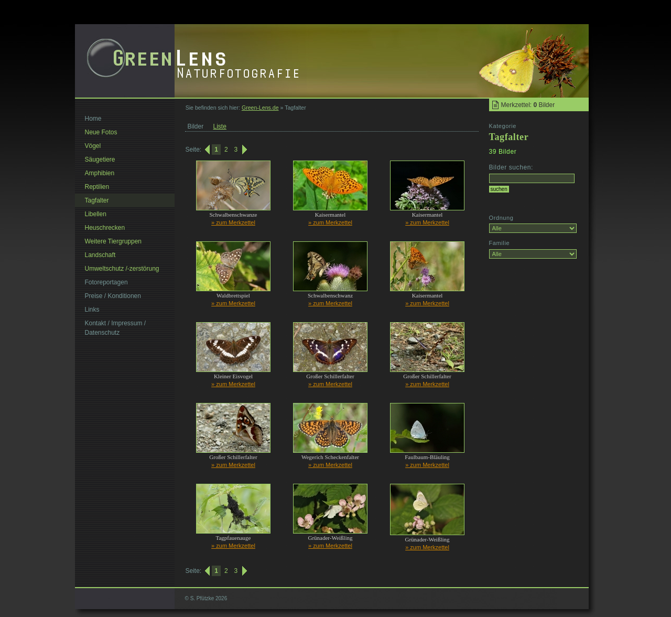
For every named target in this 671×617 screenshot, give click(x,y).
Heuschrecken (105, 227)
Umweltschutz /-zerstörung (122, 268)
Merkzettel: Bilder (528, 105)
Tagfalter (97, 200)
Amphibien (100, 173)
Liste (219, 126)
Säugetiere (100, 159)
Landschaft (100, 255)
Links (92, 309)
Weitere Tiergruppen (113, 241)
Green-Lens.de (260, 107)
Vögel (93, 146)
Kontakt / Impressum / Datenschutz (115, 328)
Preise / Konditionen (113, 296)
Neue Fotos (101, 132)
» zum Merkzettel (233, 222)
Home (93, 118)
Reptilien (97, 186)
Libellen (95, 214)
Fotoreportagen (106, 282)
